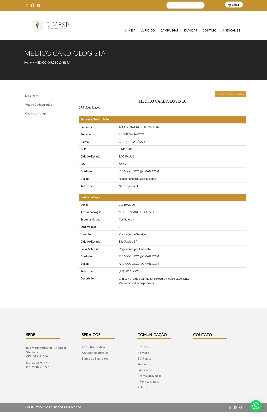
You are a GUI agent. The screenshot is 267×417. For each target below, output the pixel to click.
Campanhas (169, 30)
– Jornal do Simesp (149, 375)
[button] (256, 406)
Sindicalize (231, 30)
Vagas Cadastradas (38, 104)
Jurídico (148, 30)
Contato (210, 30)
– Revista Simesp (148, 381)
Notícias (143, 347)
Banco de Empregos (95, 358)
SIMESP (130, 30)
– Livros (142, 387)
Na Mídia (143, 352)
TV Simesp (144, 358)
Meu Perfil (32, 96)
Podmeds (143, 364)
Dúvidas (190, 30)
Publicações (145, 370)
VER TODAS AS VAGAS (230, 94)
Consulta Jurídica (93, 347)
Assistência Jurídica (95, 352)
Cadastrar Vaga (36, 113)
